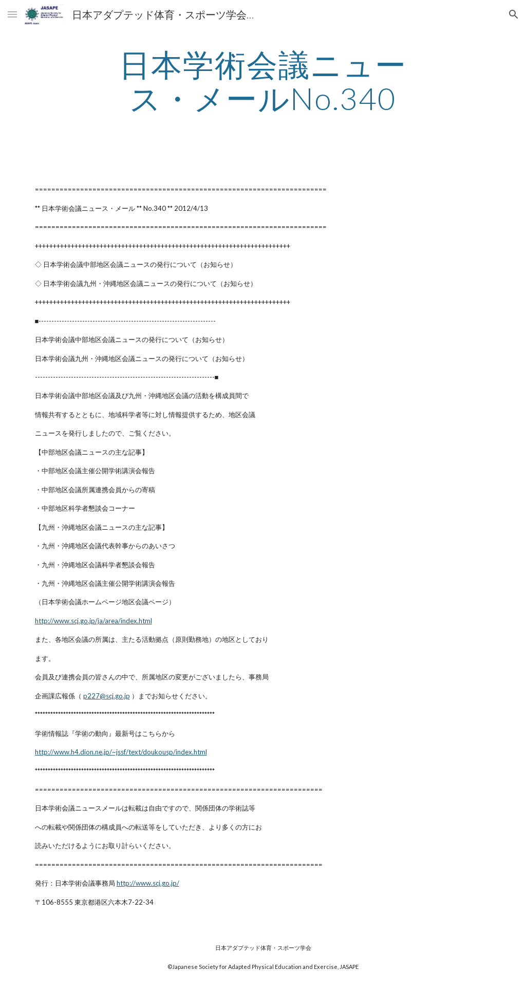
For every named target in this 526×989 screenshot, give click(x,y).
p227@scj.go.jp (106, 696)
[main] (263, 81)
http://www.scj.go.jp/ (148, 883)
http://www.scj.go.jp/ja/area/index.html (93, 621)
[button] (12, 14)
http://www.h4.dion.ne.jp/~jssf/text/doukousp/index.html (121, 752)
